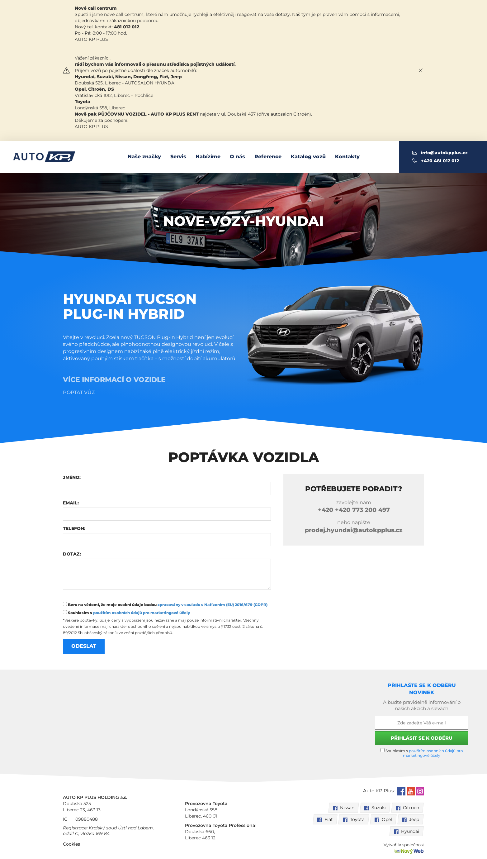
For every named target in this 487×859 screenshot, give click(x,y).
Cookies (71, 844)
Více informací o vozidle (114, 379)
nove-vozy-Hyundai (243, 220)
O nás (237, 157)
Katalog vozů (308, 157)
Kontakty (347, 157)
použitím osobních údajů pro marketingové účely (141, 612)
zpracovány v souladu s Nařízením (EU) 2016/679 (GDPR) (212, 604)
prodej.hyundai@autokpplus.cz (354, 530)
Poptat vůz (79, 392)
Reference (267, 157)
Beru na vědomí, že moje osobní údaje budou (165, 604)
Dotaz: (72, 554)
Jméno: (72, 477)
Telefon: (74, 528)
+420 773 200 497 (354, 509)
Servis (178, 157)
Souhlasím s (126, 612)
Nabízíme (208, 157)
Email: (71, 503)
